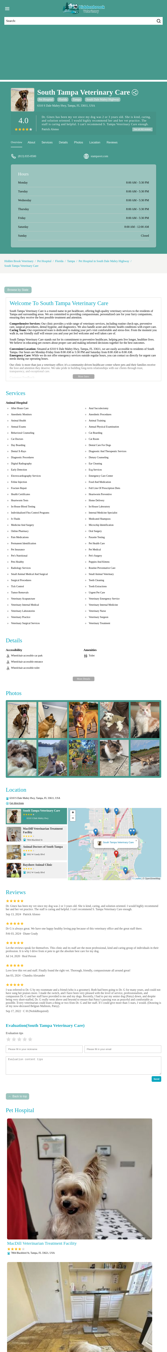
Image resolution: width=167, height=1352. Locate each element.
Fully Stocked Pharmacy (125, 1329)
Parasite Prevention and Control (105, 1333)
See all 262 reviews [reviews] (141, 129)
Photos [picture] (78, 143)
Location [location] (94, 143)
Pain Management (73, 1333)
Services (47, 143)
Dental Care (101, 1329)
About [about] (31, 143)
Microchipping (22, 1333)
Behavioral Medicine (79, 1329)
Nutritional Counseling (47, 1333)
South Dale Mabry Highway (102, 99)
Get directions (17, 803)
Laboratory (148, 1329)
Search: (11, 21)
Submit (152, 1277)
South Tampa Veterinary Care (21, 266)
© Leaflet (136, 879)
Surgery (85, 1338)
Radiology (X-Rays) (49, 1338)
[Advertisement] (83, 54)
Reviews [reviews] (112, 143)
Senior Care (71, 1338)
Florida (63, 99)
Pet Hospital (46, 99)
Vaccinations (100, 1338)
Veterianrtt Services (37, 1329)
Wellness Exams (119, 1338)
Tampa (77, 99)
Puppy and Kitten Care (140, 1333)
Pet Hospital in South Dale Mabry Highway (104, 261)
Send (156, 1079)
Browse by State (18, 290)
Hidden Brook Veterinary (18, 261)
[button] (116, 854)
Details (63, 143)
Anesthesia (57, 1329)
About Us (17, 1329)
